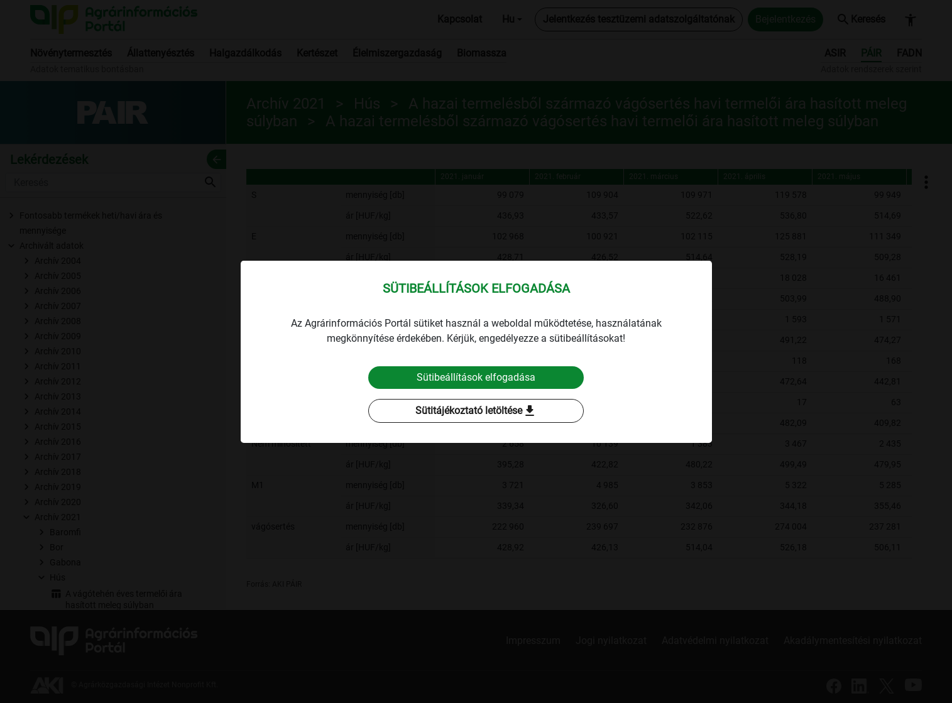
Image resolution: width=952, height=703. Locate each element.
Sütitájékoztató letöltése (476, 410)
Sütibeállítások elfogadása (476, 377)
